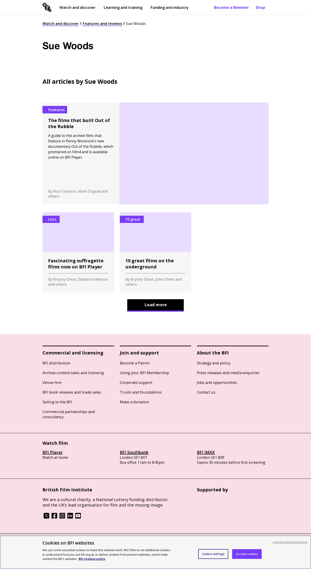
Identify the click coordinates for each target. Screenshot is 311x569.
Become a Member (231, 7)
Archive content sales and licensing (73, 372)
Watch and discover (77, 7)
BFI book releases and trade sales (71, 392)
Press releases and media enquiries (228, 372)
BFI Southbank (134, 452)
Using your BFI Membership (144, 372)
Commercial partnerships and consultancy (68, 414)
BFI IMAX (206, 452)
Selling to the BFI (57, 401)
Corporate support (136, 382)
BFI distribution (56, 363)
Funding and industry (169, 7)
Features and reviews (102, 23)
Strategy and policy (213, 363)
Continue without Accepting (290, 542)
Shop (260, 7)
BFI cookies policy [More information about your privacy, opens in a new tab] (92, 559)
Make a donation (134, 401)
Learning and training (123, 7)
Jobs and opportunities (217, 382)
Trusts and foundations (141, 392)
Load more (155, 304)
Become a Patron (135, 363)
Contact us (206, 392)
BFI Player (52, 452)
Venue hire (51, 382)
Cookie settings (213, 554)
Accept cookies (247, 554)
